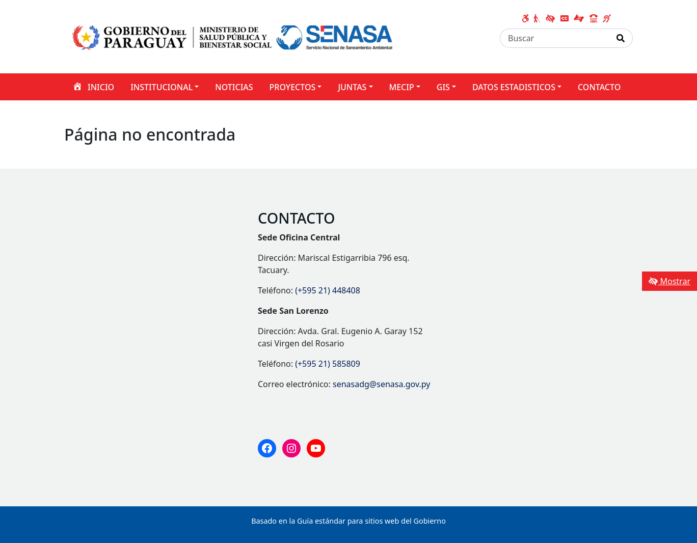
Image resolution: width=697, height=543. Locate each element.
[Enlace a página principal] (233, 35)
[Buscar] (554, 38)
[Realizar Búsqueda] (621, 38)
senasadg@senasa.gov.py (381, 384)
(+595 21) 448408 (327, 290)
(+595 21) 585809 (327, 363)
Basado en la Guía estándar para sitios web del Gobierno (348, 521)
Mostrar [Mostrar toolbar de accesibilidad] (669, 281)
